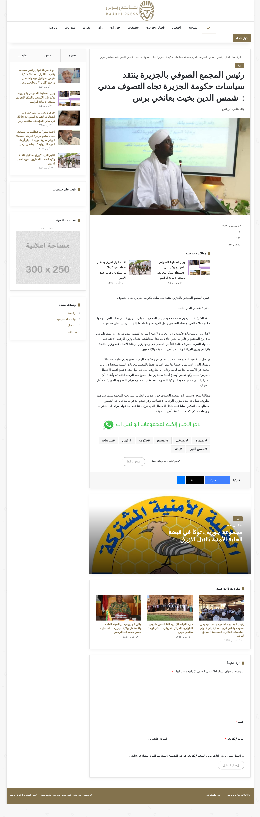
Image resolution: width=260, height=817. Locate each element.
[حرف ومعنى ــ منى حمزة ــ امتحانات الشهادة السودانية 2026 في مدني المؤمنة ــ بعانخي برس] (69, 118)
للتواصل (72, 330)
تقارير (87, 27)
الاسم (240, 721)
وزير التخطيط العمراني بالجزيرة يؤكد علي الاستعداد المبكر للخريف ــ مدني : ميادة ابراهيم (36, 98)
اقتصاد (177, 27)
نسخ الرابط (133, 461)
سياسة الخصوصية (67, 324)
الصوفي (181, 440)
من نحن (72, 336)
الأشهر (48, 55)
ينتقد (177, 449)
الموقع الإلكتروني (157, 738)
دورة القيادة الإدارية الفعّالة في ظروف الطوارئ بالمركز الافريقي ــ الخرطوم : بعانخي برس (170, 628)
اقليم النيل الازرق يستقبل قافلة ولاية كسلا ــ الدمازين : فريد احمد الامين (36, 164)
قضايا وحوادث (156, 27)
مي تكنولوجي (213, 794)
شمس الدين (197, 449)
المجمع (161, 440)
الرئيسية (238, 57)
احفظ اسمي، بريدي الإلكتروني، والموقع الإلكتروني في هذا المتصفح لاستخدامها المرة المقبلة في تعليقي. (185, 755)
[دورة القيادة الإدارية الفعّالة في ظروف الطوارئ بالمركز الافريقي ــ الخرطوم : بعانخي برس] (170, 607)
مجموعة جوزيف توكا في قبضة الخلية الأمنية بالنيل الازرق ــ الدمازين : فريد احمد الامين (205, 539)
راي (101, 27)
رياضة (54, 27)
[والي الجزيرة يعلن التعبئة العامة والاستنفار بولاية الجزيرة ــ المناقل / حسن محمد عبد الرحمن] (118, 607)
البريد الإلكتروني (234, 738)
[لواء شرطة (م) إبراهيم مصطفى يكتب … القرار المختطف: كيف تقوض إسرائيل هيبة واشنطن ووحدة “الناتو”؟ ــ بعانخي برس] (69, 75)
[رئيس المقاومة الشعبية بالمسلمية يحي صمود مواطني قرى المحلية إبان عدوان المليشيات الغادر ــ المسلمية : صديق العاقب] (221, 607)
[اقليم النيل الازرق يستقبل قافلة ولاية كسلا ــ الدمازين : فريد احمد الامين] (140, 267)
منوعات (71, 27)
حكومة (143, 440)
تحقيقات (134, 27)
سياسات (107, 440)
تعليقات (22, 55)
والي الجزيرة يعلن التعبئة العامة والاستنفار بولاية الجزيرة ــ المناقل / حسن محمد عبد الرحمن (120, 628)
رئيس (126, 440)
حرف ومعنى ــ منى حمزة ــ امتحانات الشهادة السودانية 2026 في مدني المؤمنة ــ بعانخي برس (36, 117)
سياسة (193, 27)
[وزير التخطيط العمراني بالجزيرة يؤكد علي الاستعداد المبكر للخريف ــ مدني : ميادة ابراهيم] (199, 267)
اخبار (209, 27)
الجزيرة (200, 440)
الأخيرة (73, 55)
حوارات (116, 27)
